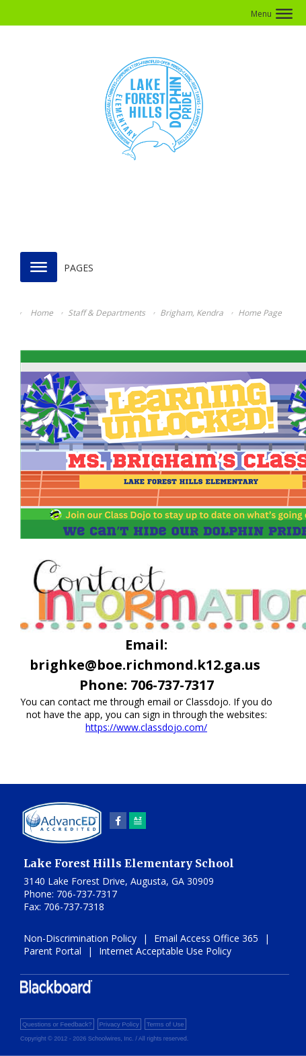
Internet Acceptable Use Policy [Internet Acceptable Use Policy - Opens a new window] (165, 950)
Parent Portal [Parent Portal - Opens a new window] (52, 950)
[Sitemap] (137, 820)
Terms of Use (165, 1024)
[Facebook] (118, 820)
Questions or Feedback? (57, 1024)
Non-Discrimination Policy (80, 938)
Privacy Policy (119, 1024)
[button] (272, 13)
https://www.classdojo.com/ (146, 727)
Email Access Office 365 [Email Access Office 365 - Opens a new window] (206, 938)
